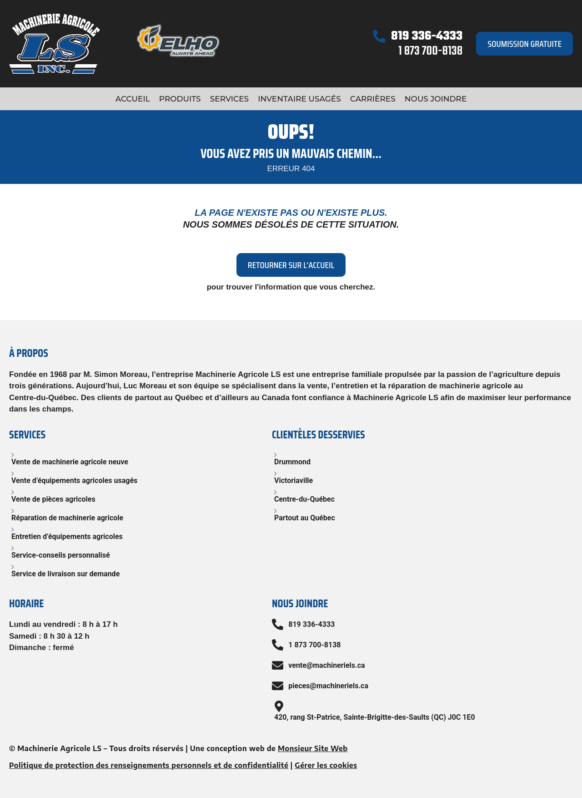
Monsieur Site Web (313, 748)
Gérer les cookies (326, 765)
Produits (180, 98)
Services (229, 98)
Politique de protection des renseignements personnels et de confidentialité (148, 765)
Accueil (132, 98)
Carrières (373, 98)
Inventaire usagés (299, 98)
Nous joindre (436, 98)
